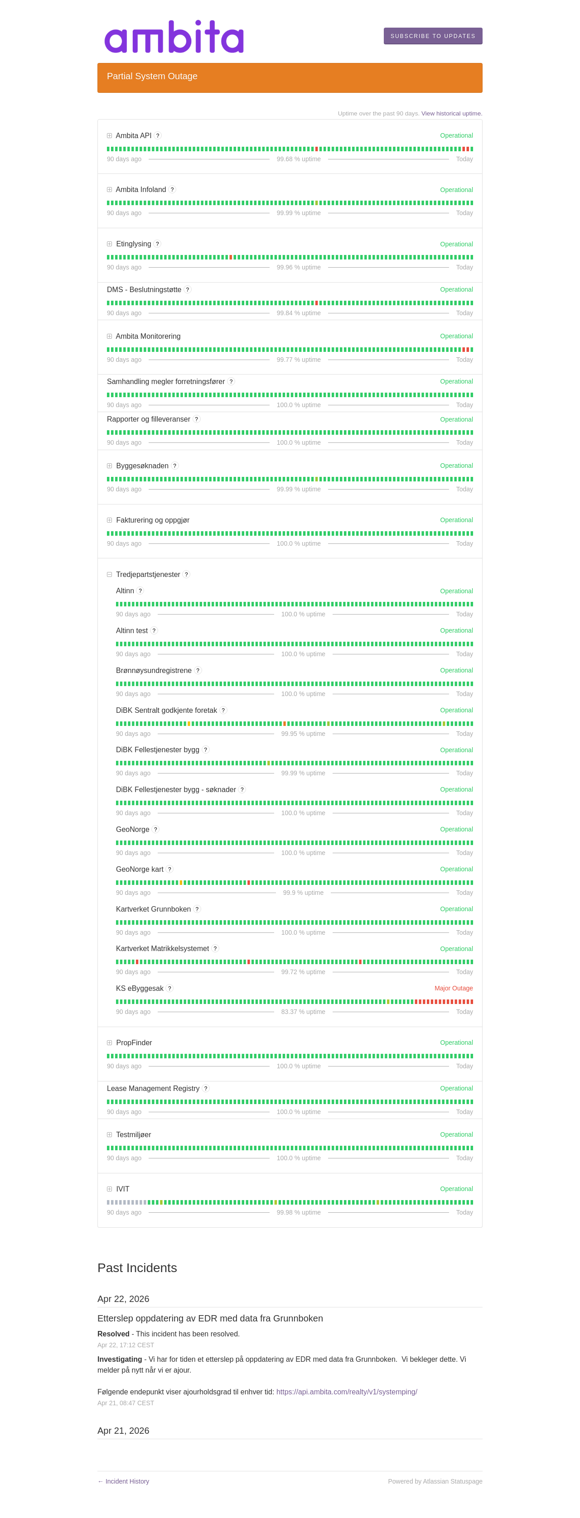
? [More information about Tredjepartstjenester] (186, 575)
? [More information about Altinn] (140, 591)
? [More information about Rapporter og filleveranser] (196, 419)
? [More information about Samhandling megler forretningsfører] (231, 382)
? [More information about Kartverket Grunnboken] (197, 909)
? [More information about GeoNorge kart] (169, 869)
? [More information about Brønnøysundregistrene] (197, 671)
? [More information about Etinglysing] (157, 244)
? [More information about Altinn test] (153, 631)
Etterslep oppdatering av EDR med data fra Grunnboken (210, 1318)
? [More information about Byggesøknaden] (174, 466)
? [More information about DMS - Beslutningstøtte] (187, 290)
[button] (433, 36)
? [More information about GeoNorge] (155, 829)
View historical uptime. (452, 113)
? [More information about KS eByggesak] (169, 988)
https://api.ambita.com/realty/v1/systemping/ (346, 1392)
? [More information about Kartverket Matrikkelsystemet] (215, 949)
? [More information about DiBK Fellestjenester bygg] (205, 750)
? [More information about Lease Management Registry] (206, 1089)
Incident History (123, 1481)
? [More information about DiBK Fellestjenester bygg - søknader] (242, 790)
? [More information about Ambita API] (158, 136)
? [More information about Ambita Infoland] (172, 190)
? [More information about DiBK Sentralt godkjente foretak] (223, 710)
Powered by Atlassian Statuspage (435, 1481)
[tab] (108, 149)
